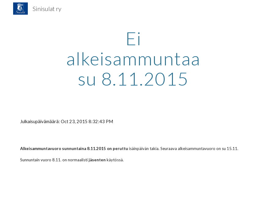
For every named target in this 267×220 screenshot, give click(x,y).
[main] (133, 58)
